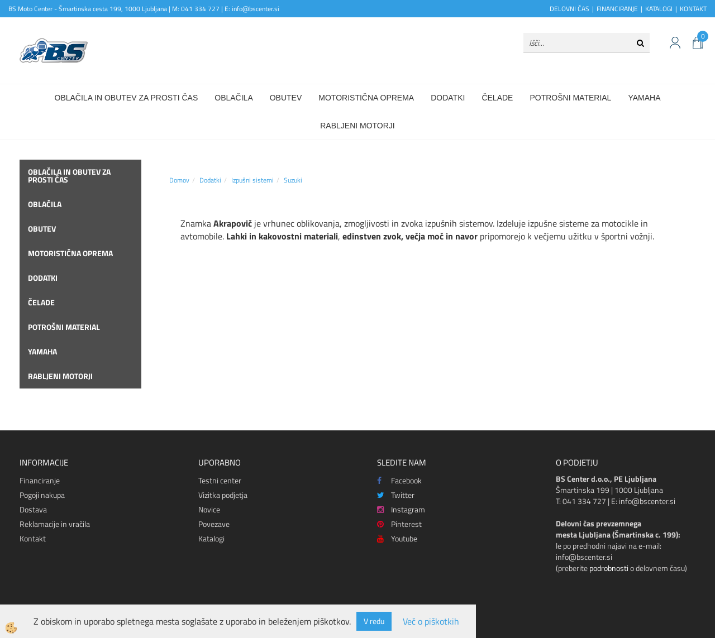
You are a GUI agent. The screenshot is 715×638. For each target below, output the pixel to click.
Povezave (214, 524)
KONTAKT (693, 8)
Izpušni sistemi (252, 180)
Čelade (497, 97)
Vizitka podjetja (222, 495)
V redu (374, 621)
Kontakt (33, 538)
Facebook (399, 480)
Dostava (33, 509)
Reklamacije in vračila (55, 524)
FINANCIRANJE (617, 8)
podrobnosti (608, 568)
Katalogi (211, 538)
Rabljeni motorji (357, 125)
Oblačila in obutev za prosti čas (126, 97)
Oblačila (233, 97)
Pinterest (399, 524)
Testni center (219, 480)
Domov (179, 180)
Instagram (401, 509)
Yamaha (644, 97)
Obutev (286, 97)
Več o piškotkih (431, 621)
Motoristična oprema (366, 97)
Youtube (397, 538)
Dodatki (448, 97)
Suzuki (293, 180)
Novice (209, 509)
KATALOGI (659, 8)
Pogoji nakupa (42, 495)
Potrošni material (570, 97)
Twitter (395, 495)
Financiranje (40, 480)
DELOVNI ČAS (569, 8)
